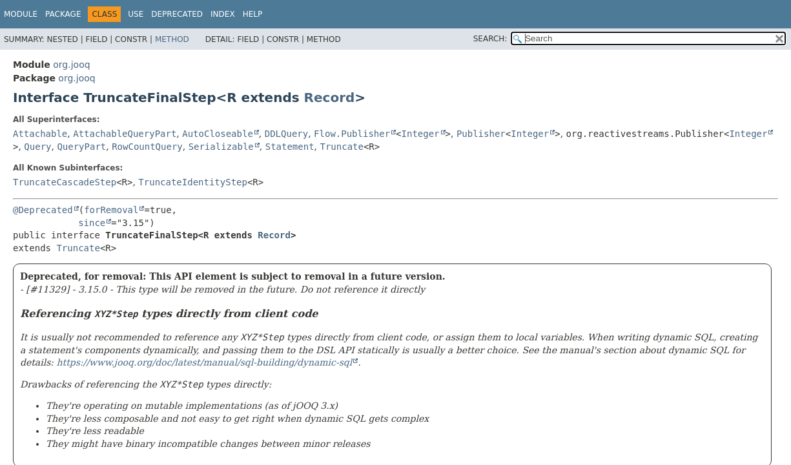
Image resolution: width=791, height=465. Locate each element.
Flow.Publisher (352, 134)
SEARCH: (490, 38)
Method (172, 39)
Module (20, 14)
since (91, 223)
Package (63, 14)
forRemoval (111, 210)
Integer (421, 134)
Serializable (221, 146)
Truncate (341, 146)
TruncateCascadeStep (64, 182)
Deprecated (177, 14)
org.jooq (71, 64)
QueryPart (81, 146)
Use (135, 14)
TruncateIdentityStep (192, 182)
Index (223, 14)
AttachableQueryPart (124, 134)
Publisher (481, 134)
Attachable (40, 134)
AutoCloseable (217, 134)
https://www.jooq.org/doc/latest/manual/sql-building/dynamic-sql (205, 362)
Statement (289, 146)
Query (37, 146)
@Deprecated (43, 210)
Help (253, 14)
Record (329, 97)
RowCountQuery (147, 146)
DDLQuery (286, 134)
